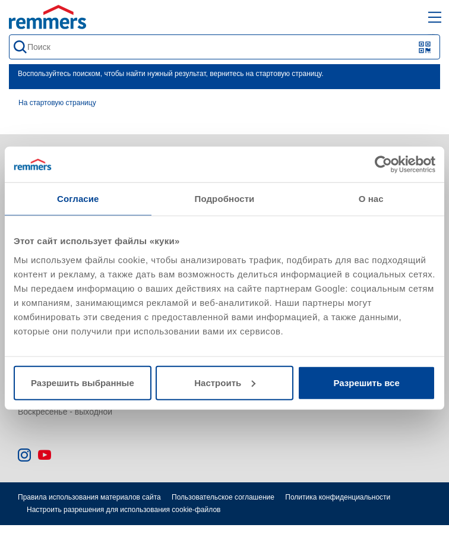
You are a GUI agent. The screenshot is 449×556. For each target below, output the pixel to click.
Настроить (224, 382)
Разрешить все (367, 382)
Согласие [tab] (78, 199)
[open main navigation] (435, 17)
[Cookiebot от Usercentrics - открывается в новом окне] (383, 164)
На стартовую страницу (57, 103)
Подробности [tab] (225, 199)
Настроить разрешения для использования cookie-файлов (123, 510)
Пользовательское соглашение (223, 497)
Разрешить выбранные (82, 382)
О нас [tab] (371, 199)
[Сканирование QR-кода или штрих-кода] (425, 47)
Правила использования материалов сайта (89, 497)
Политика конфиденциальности (337, 497)
